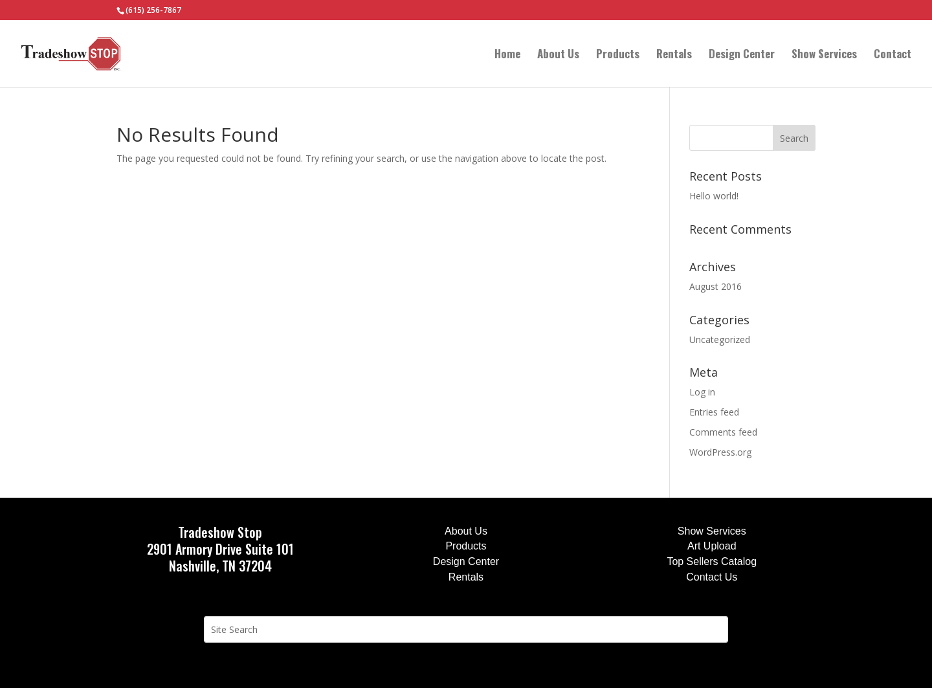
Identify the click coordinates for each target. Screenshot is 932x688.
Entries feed (714, 412)
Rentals (674, 55)
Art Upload (712, 545)
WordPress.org (720, 452)
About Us (558, 55)
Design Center (742, 55)
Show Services (824, 55)
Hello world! (713, 196)
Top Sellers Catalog (712, 561)
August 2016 (715, 286)
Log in (702, 392)
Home (507, 55)
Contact (892, 55)
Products (617, 55)
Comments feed (723, 432)
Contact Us (711, 577)
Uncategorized (719, 339)
